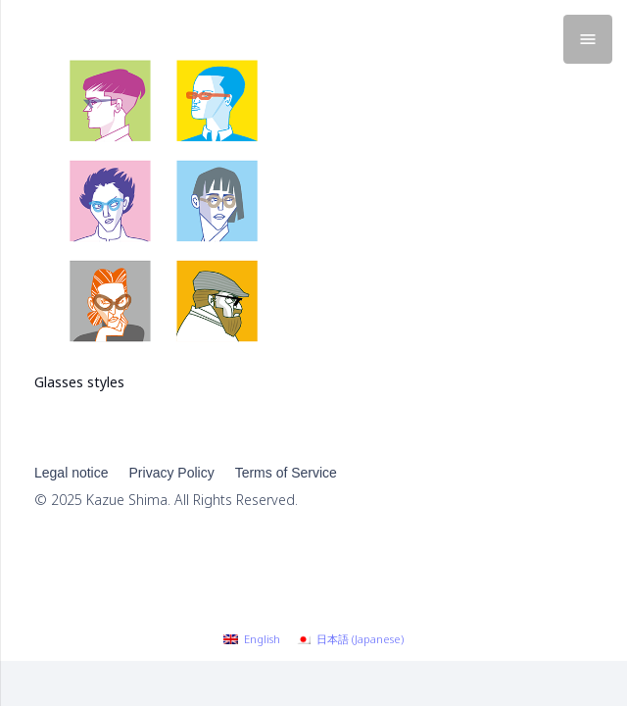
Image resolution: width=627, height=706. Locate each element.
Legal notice (71, 472)
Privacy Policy (172, 472)
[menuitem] (251, 638)
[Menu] (587, 39)
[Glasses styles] (163, 47)
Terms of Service (286, 472)
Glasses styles (79, 382)
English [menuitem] (262, 638)
